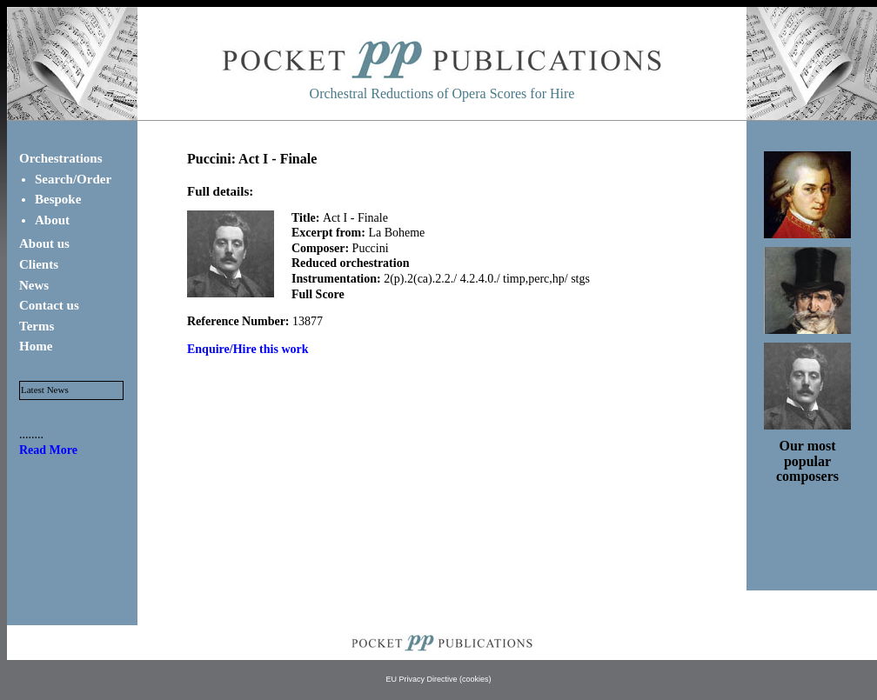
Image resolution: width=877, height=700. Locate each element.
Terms (36, 326)
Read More (48, 450)
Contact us (49, 305)
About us (44, 243)
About (52, 220)
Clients (38, 264)
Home (35, 346)
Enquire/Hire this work (248, 349)
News (34, 285)
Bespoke (58, 199)
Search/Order (73, 179)
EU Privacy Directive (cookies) (438, 679)
